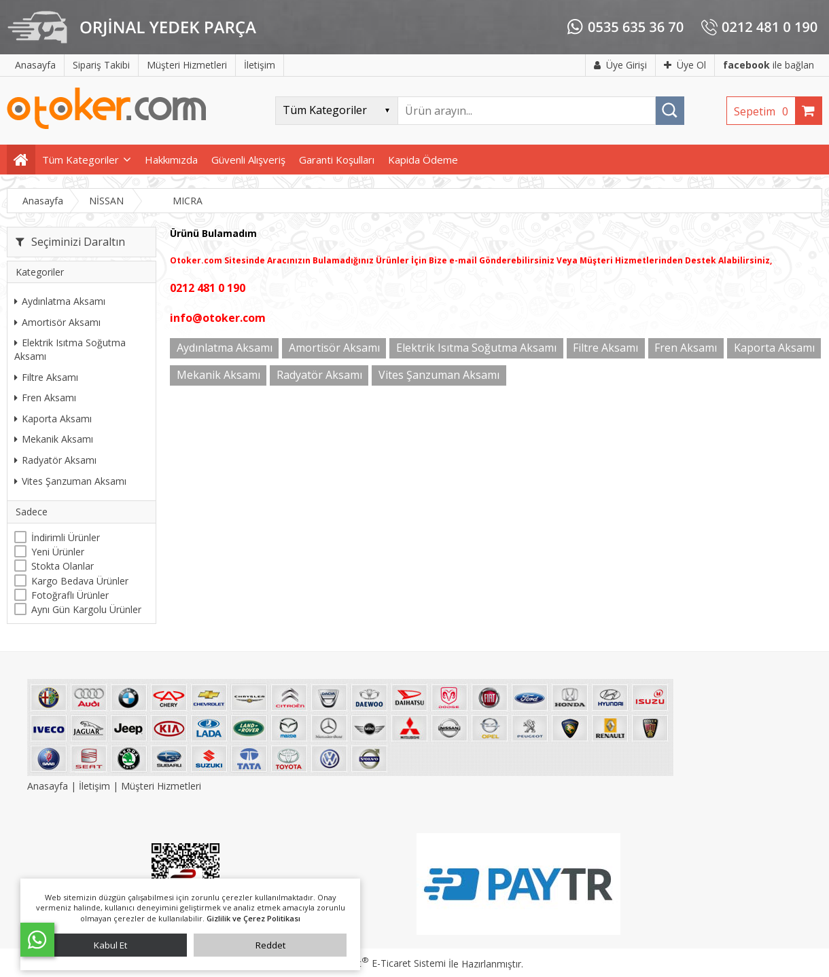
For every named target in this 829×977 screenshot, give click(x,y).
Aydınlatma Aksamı (59, 301)
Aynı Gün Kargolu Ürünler (86, 609)
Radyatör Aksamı (55, 460)
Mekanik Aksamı (53, 438)
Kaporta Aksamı (53, 418)
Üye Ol (685, 64)
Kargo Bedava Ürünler (79, 580)
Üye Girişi (620, 64)
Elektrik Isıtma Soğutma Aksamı (70, 349)
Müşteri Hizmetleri (161, 785)
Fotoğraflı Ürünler (70, 595)
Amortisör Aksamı (57, 322)
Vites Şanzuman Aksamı (70, 481)
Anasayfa (49, 785)
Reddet (270, 945)
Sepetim (764, 111)
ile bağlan (768, 64)
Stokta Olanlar (62, 565)
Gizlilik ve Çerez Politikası (253, 918)
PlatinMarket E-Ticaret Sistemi (376, 963)
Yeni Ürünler (57, 551)
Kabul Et (110, 945)
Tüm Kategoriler (80, 159)
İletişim (94, 785)
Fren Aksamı (45, 397)
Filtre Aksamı (46, 377)
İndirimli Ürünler (65, 537)
